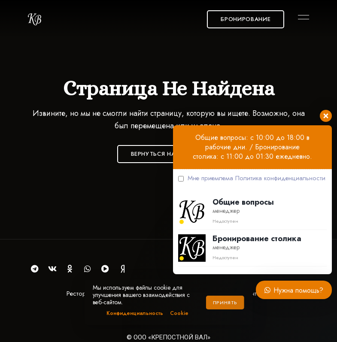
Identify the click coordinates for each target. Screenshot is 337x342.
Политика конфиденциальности (280, 178)
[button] (245, 19)
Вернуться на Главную (168, 154)
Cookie (179, 313)
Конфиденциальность (134, 313)
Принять (225, 302)
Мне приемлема (251, 178)
